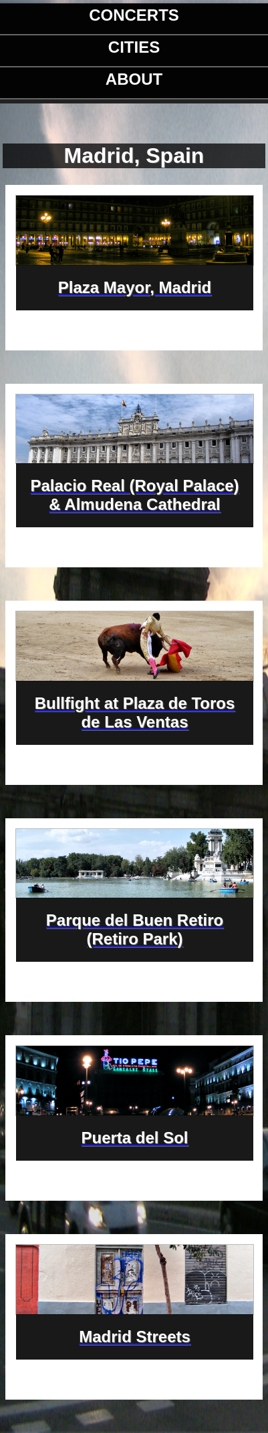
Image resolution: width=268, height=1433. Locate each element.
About (134, 79)
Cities (134, 47)
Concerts (134, 15)
